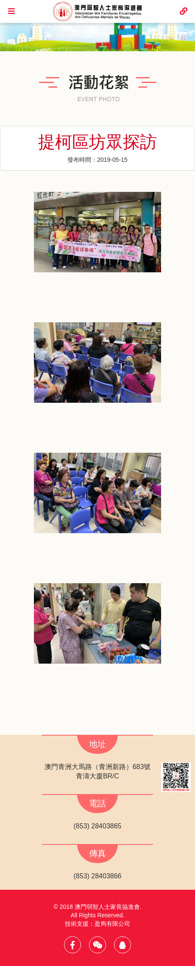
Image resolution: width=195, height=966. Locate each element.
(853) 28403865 (98, 826)
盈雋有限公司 (112, 923)
